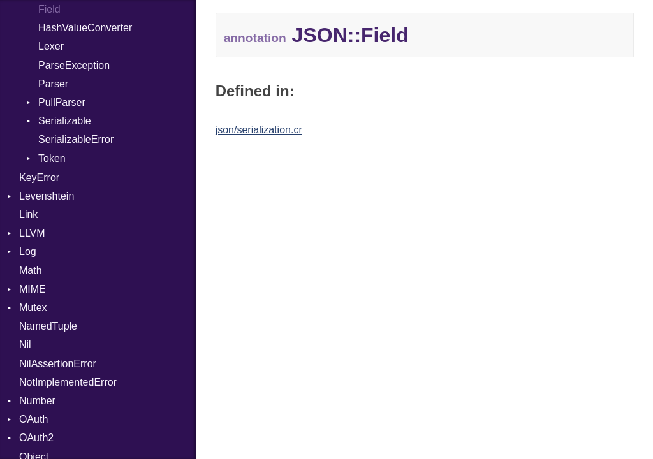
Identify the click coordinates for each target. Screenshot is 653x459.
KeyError (39, 177)
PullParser (61, 102)
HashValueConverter (85, 27)
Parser (53, 83)
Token (52, 158)
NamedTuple (48, 326)
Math (30, 270)
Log (27, 251)
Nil (25, 344)
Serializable (64, 120)
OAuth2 (36, 437)
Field (49, 9)
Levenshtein (46, 196)
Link (28, 214)
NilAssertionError (57, 363)
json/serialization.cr (259, 129)
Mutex (33, 307)
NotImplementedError (68, 382)
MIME (32, 289)
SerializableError (76, 139)
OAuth (33, 419)
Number (37, 400)
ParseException (74, 65)
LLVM (32, 233)
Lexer (51, 46)
